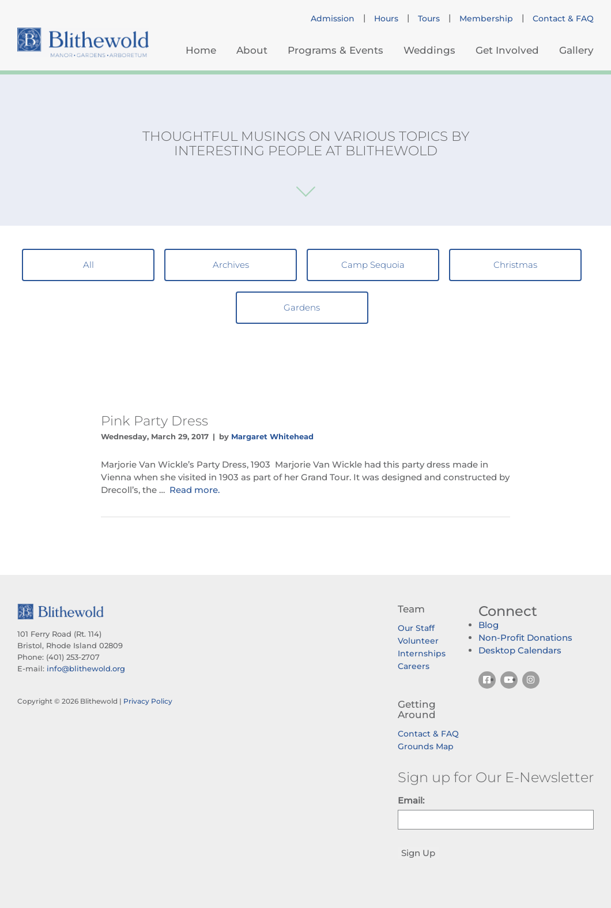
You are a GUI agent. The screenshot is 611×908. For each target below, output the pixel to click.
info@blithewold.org (86, 668)
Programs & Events (335, 50)
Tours (429, 18)
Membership (486, 18)
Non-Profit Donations (525, 637)
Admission (332, 18)
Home (201, 50)
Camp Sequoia (373, 264)
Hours (386, 18)
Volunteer (418, 641)
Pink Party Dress (154, 421)
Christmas (515, 264)
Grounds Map (426, 746)
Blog (488, 624)
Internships (422, 653)
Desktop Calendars (519, 650)
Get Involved (507, 50)
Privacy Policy (147, 701)
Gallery (576, 50)
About (251, 50)
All (88, 264)
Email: (411, 800)
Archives (231, 264)
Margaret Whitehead (272, 436)
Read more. (194, 489)
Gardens (302, 307)
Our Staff (416, 628)
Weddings (429, 50)
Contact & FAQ (563, 18)
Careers (413, 666)
